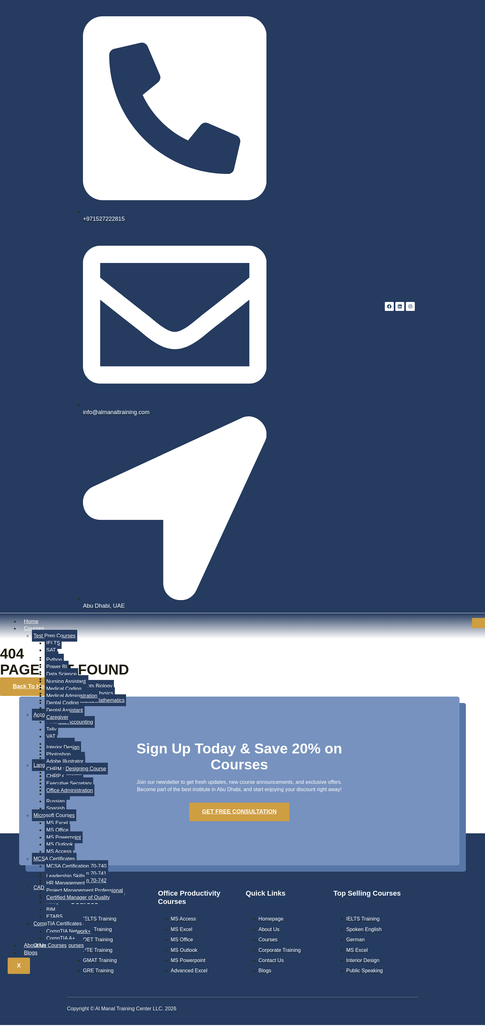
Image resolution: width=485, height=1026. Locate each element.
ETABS (54, 917)
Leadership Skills (65, 876)
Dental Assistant (64, 710)
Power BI (56, 667)
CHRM (54, 769)
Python (54, 660)
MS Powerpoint (63, 837)
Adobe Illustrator (65, 762)
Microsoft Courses (54, 816)
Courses (34, 629)
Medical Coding (63, 689)
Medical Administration (71, 696)
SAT (51, 650)
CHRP (53, 776)
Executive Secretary (69, 783)
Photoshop (58, 755)
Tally (51, 729)
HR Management (65, 883)
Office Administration (69, 791)
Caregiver (57, 718)
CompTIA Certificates (58, 924)
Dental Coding (62, 703)
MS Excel (57, 823)
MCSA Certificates (54, 859)
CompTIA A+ (60, 939)
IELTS (53, 643)
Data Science (61, 674)
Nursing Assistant (66, 682)
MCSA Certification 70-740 (76, 866)
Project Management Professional (84, 890)
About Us (35, 946)
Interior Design (62, 747)
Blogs (31, 953)
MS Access (58, 852)
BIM (50, 910)
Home (31, 622)
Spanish (55, 809)
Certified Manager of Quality (78, 898)
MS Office (57, 830)
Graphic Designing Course (76, 769)
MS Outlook (59, 845)
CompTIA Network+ (68, 931)
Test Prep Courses (55, 636)
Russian (55, 801)
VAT (51, 737)
